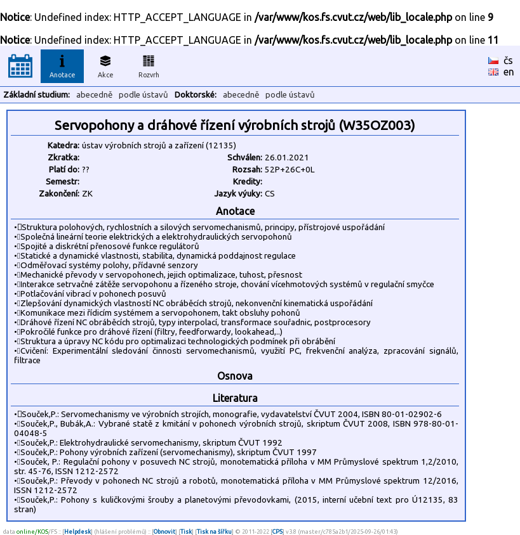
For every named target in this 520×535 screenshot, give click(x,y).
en (508, 71)
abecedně (94, 95)
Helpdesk (77, 531)
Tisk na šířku (214, 531)
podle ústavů (143, 95)
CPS (277, 531)
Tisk (186, 531)
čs (508, 60)
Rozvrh (148, 65)
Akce (105, 65)
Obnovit (164, 531)
